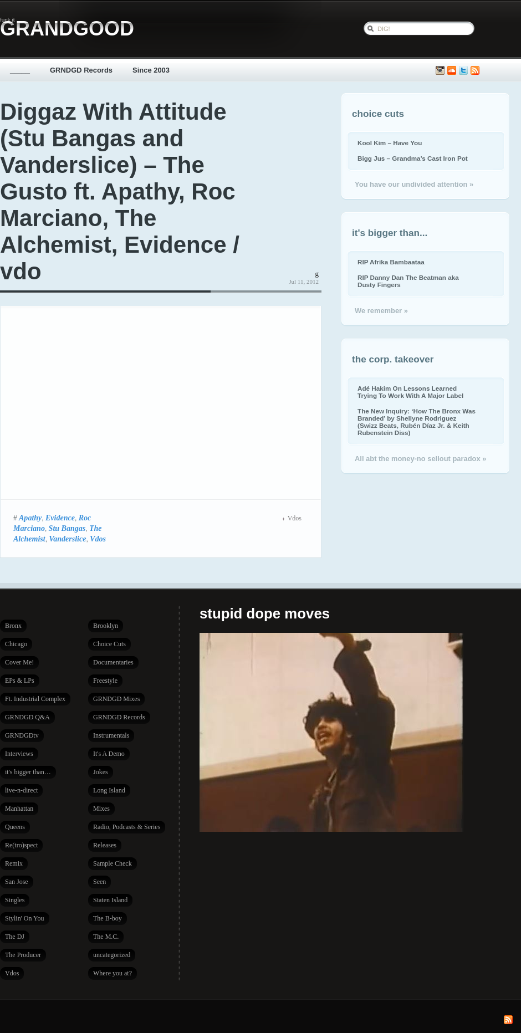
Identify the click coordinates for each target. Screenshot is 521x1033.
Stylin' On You (24, 918)
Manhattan (19, 808)
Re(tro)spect (21, 845)
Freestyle (105, 680)
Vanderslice (67, 538)
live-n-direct (21, 790)
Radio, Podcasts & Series (126, 827)
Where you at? (112, 973)
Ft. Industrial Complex (35, 699)
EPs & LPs (19, 680)
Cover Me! (19, 662)
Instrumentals (111, 735)
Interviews (19, 754)
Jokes (100, 772)
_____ (20, 70)
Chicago (16, 644)
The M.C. (106, 936)
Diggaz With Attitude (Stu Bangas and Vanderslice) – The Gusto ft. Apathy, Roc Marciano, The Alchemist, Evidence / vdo (119, 191)
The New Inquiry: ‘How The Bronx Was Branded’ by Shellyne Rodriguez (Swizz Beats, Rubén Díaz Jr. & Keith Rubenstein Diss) (416, 421)
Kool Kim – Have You (389, 142)
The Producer (23, 955)
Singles (14, 900)
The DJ (14, 936)
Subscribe (475, 70)
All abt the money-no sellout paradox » (420, 458)
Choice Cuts (109, 644)
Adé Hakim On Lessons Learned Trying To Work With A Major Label (410, 392)
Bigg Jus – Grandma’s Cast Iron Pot (412, 158)
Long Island (109, 790)
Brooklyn (105, 626)
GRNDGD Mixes (116, 699)
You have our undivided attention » (414, 184)
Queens (15, 827)
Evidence (60, 517)
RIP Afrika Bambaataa (391, 261)
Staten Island (110, 900)
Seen (99, 882)
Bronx (13, 626)
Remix (14, 863)
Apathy (30, 517)
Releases (104, 845)
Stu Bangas (67, 528)
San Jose (16, 882)
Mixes (101, 808)
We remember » (381, 310)
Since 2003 (151, 70)
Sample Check (112, 863)
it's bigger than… (28, 772)
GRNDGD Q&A (27, 717)
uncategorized (111, 955)
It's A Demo (109, 754)
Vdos (98, 538)
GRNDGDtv (22, 735)
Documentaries (113, 662)
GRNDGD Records (81, 70)
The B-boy (107, 918)
